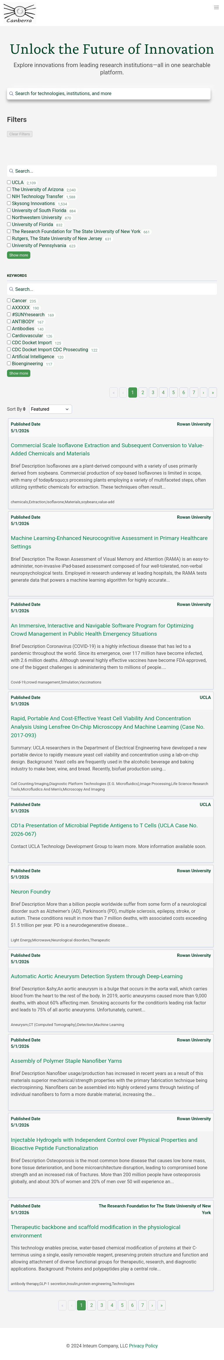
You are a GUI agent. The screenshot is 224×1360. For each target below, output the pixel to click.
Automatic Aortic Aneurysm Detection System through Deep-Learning (97, 976)
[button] (216, 7)
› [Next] (203, 392)
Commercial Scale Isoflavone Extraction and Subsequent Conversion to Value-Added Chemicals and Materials (107, 449)
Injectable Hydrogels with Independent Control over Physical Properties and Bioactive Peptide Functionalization (104, 1144)
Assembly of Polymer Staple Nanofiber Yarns (66, 1060)
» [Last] (213, 392)
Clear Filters (19, 134)
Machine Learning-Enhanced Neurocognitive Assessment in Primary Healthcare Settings (109, 542)
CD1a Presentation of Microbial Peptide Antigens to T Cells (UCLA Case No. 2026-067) (104, 829)
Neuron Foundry (30, 891)
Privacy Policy (143, 1346)
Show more (18, 255)
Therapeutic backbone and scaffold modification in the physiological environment (95, 1231)
